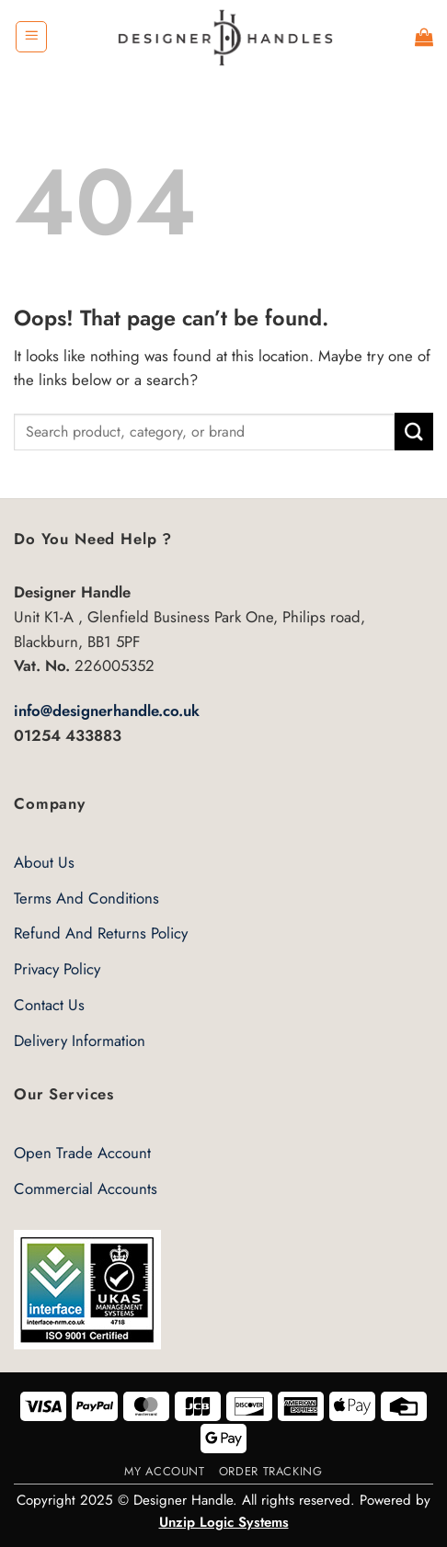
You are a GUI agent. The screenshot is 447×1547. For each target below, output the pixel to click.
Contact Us (49, 1005)
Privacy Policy (57, 969)
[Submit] (414, 431)
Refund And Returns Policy (101, 933)
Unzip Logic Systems (224, 1522)
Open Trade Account (82, 1153)
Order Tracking (271, 1471)
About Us (44, 862)
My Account (164, 1471)
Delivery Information (79, 1040)
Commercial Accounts (85, 1188)
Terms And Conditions (86, 898)
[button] (31, 36)
